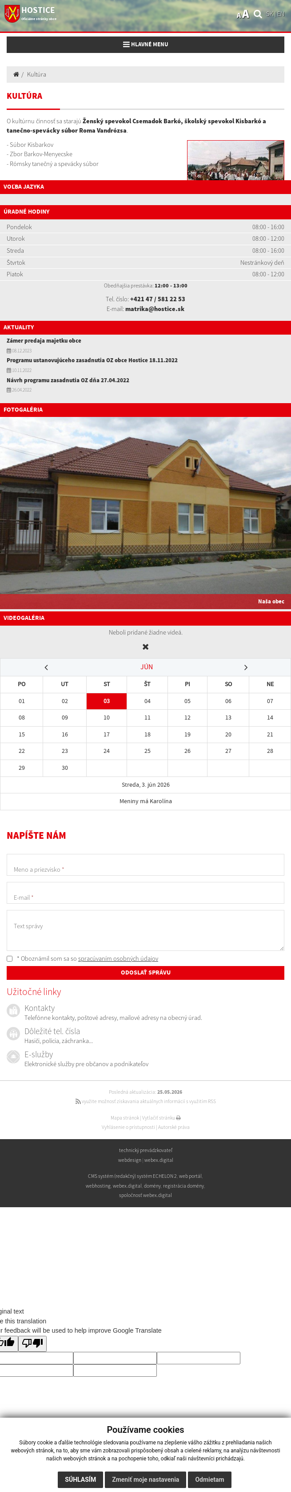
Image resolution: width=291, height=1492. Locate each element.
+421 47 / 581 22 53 (157, 299)
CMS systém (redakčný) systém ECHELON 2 (132, 1176)
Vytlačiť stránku (161, 1118)
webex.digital (158, 1160)
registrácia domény (183, 1186)
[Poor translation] (32, 1344)
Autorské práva (174, 1127)
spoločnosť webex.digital (145, 1195)
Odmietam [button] (209, 1479)
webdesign (129, 1160)
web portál (190, 1176)
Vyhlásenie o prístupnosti (128, 1127)
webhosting (98, 1186)
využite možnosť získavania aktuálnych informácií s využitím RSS (146, 1101)
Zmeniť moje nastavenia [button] (145, 1479)
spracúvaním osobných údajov (118, 958)
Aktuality (19, 327)
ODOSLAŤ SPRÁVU (146, 972)
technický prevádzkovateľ (145, 1150)
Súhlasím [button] (80, 1479)
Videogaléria (24, 618)
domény (152, 1186)
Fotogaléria (23, 409)
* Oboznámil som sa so (82, 958)
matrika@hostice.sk (154, 309)
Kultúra (36, 74)
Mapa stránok (125, 1118)
